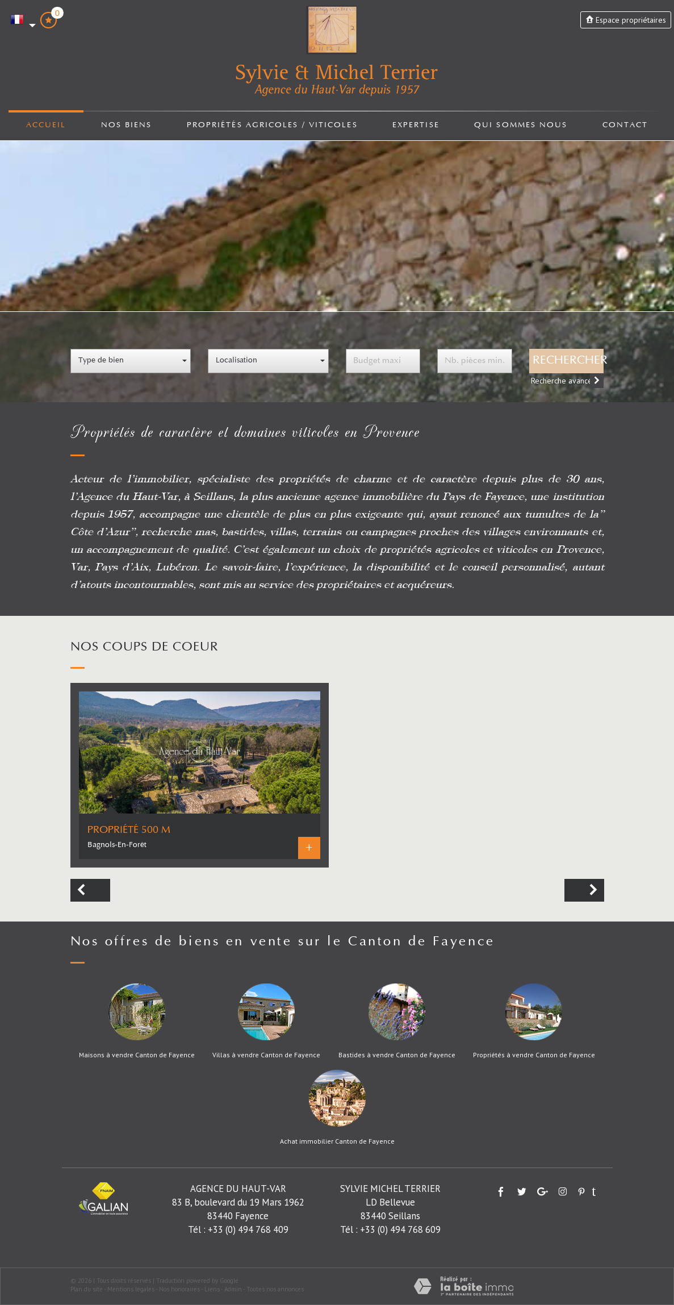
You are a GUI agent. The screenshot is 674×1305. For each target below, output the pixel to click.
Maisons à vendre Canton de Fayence (137, 1055)
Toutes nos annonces (275, 1289)
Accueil (46, 126)
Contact (625, 126)
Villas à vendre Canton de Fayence (266, 1055)
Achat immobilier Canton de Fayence (337, 1141)
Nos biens (126, 126)
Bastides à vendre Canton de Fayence (396, 1055)
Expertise (416, 126)
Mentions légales (130, 1289)
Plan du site (86, 1289)
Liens (212, 1289)
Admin (233, 1289)
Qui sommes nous (522, 126)
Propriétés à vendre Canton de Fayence (534, 1055)
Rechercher (568, 361)
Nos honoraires (179, 1289)
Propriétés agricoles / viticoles (272, 126)
